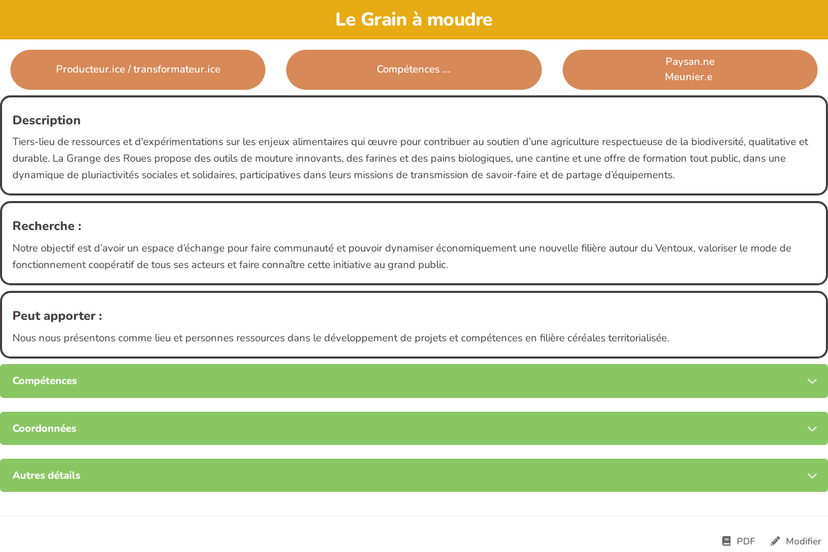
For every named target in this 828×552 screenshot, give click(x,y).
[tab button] (414, 381)
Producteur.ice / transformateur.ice (138, 69)
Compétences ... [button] (414, 69)
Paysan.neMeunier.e (690, 69)
